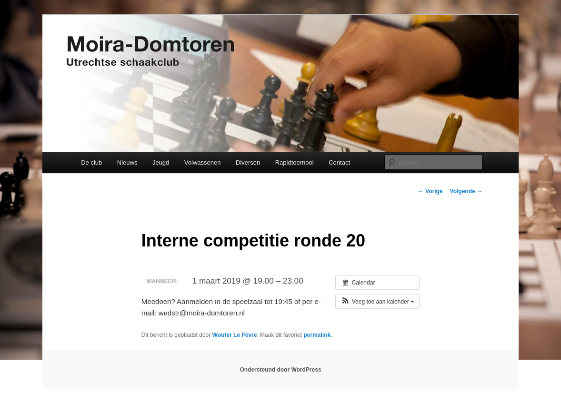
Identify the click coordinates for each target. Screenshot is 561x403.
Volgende (466, 191)
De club (91, 162)
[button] (377, 301)
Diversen (248, 162)
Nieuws (127, 162)
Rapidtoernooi (294, 162)
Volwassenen (202, 162)
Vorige (430, 191)
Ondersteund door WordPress (280, 369)
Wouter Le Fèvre (234, 335)
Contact (339, 162)
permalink (317, 335)
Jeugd (160, 162)
